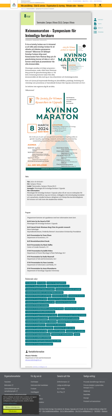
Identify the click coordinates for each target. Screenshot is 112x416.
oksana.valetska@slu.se (33, 360)
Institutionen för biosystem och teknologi (38, 296)
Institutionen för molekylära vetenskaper (38, 337)
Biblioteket (7, 385)
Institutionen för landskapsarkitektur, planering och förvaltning (44, 308)
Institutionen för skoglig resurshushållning (70, 321)
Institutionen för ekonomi (76, 296)
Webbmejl (86, 391)
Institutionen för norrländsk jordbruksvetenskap (40, 312)
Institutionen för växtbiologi (56, 331)
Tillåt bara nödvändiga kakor (12, 407)
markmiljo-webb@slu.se (40, 367)
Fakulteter (7, 382)
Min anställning (26, 5)
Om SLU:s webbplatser (83, 411)
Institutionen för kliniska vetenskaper (37, 305)
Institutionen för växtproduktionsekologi (38, 334)
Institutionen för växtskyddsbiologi (62, 334)
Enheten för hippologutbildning (56, 283)
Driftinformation (62, 382)
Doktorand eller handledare (39, 385)
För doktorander (31, 283)
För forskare (41, 283)
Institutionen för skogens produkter (36, 318)
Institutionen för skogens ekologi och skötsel (72, 315)
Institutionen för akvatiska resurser (58, 286)
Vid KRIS (97, 411)
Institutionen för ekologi (60, 296)
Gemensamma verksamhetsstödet (15, 394)
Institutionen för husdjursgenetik (66, 302)
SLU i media (61, 389)
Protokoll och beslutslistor (91, 401)
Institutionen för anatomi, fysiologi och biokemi (40, 289)
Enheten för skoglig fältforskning (36, 286)
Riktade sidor (71, 5)
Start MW (23, 8)
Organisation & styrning (56, 5)
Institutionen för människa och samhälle (68, 289)
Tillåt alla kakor (13, 411)
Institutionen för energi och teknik (36, 299)
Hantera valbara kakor (10, 403)
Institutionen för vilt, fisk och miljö (36, 331)
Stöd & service (39, 5)
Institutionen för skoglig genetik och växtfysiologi (63, 318)
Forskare (33, 389)
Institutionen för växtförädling (75, 331)
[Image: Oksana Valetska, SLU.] (84, 46)
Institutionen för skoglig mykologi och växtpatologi (41, 321)
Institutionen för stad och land (56, 325)
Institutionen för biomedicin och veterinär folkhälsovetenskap (44, 292)
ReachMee (86, 394)
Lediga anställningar (63, 385)
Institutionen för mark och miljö (74, 308)
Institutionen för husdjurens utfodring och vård (40, 302)
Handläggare (35, 392)
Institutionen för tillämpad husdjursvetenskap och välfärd (43, 341)
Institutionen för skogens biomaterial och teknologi (41, 315)
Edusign (86, 398)
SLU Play (60, 392)
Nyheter (80, 5)
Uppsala (76, 334)
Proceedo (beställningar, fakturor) (94, 382)
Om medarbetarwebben (50, 411)
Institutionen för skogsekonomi (35, 325)
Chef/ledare (34, 382)
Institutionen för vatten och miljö (64, 328)
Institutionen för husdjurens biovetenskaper (39, 344)
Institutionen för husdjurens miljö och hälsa (61, 299)
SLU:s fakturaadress (67, 411)
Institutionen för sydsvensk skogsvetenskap (39, 328)
